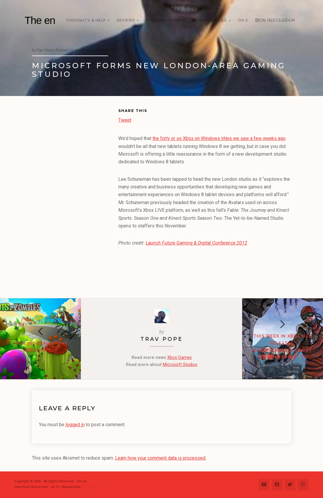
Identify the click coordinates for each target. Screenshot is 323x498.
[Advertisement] (75, 198)
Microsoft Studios (180, 364)
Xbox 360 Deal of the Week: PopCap (40, 347)
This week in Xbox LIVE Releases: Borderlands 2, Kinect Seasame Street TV (282, 346)
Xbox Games (179, 357)
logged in (75, 424)
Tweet (124, 119)
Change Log (92, 487)
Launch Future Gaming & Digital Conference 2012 (196, 243)
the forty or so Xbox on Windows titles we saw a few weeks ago (219, 138)
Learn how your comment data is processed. (160, 458)
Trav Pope (161, 339)
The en (39, 20)
